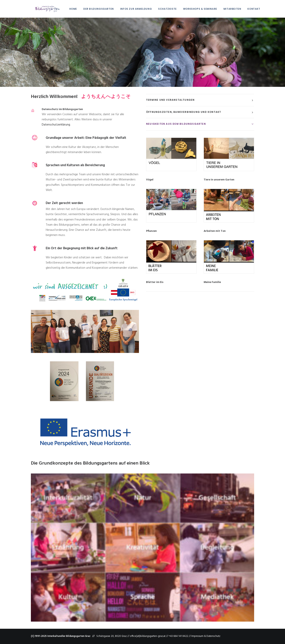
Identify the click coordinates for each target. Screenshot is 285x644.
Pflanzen (151, 231)
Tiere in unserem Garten (219, 179)
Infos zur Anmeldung (131, 9)
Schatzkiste (163, 9)
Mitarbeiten (228, 9)
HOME (69, 9)
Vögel (149, 179)
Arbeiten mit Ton (215, 231)
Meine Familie (212, 282)
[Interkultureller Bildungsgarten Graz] (43, 8)
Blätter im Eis (154, 282)
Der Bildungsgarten (94, 9)
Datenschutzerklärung (56, 124)
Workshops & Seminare (196, 9)
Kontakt (249, 9)
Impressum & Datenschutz (205, 636)
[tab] (200, 100)
